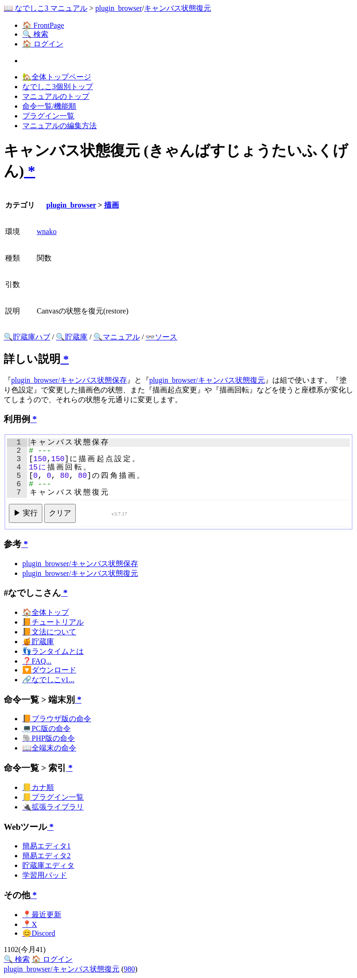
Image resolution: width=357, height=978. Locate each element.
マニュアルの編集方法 (59, 126)
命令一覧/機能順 (49, 106)
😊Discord (38, 933)
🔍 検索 (35, 34)
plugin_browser (118, 8)
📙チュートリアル (53, 622)
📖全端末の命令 (49, 748)
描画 (111, 205)
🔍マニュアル (116, 337)
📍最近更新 (41, 915)
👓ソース (161, 337)
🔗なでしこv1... (48, 680)
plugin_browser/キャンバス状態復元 (207, 380)
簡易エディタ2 (46, 856)
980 (129, 969)
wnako (47, 231)
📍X (29, 924)
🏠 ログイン (42, 44)
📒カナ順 (38, 787)
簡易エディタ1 (46, 846)
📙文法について (49, 632)
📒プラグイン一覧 (53, 797)
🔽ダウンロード (49, 670)
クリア (60, 513)
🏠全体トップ (45, 612)
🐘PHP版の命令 (48, 738)
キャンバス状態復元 (177, 8)
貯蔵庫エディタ (48, 865)
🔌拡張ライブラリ (53, 807)
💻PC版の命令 (46, 728)
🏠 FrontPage (43, 25)
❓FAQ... (37, 661)
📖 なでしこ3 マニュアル (45, 8)
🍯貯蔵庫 (38, 641)
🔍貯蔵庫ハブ (27, 337)
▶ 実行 (25, 513)
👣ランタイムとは (53, 651)
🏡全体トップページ (56, 77)
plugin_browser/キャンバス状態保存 (69, 380)
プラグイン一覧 (48, 116)
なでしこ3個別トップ (57, 87)
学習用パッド (44, 875)
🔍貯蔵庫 (71, 337)
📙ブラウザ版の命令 (56, 719)
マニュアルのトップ (55, 96)
